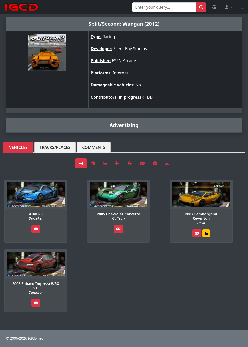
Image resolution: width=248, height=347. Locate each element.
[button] (216, 7)
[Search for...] (164, 7)
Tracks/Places (55, 147)
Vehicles (18, 147)
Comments (93, 147)
